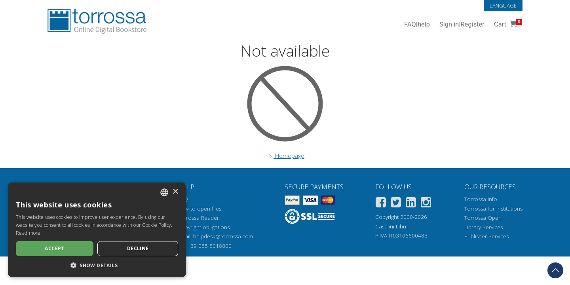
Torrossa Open (483, 217)
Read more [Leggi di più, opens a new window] (28, 233)
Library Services (483, 227)
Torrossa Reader (198, 217)
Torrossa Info (480, 199)
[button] (97, 265)
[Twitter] (396, 204)
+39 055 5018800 (210, 245)
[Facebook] (381, 204)
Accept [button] (54, 248)
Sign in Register (461, 25)
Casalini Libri (390, 226)
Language (503, 5)
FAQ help (417, 25)
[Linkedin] (411, 204)
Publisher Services (486, 236)
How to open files (199, 208)
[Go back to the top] (555, 270)
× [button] (175, 192)
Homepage (285, 156)
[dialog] (97, 229)
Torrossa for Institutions (493, 208)
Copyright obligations (204, 227)
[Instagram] (426, 204)
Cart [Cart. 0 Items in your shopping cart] (507, 25)
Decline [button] (138, 248)
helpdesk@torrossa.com (223, 236)
